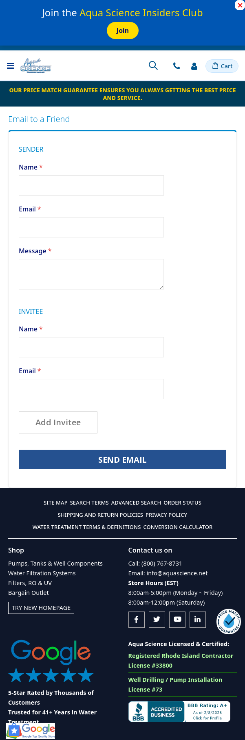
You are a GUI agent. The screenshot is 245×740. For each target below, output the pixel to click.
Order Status (182, 502)
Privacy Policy (166, 514)
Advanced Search (136, 502)
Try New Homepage (41, 608)
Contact (176, 65)
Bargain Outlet (28, 592)
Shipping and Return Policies (100, 514)
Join (123, 30)
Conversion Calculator (177, 527)
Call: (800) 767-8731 (155, 563)
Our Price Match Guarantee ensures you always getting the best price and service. (122, 94)
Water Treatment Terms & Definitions (87, 527)
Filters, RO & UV (30, 583)
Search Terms (89, 502)
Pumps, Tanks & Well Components (55, 563)
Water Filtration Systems (42, 573)
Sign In (194, 65)
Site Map (56, 502)
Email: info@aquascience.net (168, 573)
